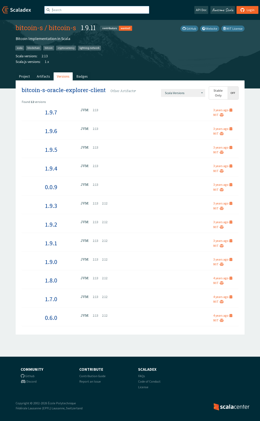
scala (19, 48)
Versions (63, 76)
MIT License (233, 29)
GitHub (189, 29)
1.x (47, 61)
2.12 (104, 203)
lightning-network (89, 48)
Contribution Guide (92, 376)
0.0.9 (51, 187)
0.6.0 (51, 317)
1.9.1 (51, 243)
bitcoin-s (29, 27)
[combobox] (183, 93)
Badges (82, 76)
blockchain (34, 48)
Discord (29, 381)
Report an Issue (90, 381)
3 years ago (222, 110)
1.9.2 (51, 224)
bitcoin (49, 48)
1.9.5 (51, 149)
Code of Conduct (149, 381)
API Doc (201, 10)
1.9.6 (51, 131)
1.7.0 (51, 299)
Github (28, 376)
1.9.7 (51, 112)
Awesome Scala (222, 9)
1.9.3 (51, 205)
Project (24, 76)
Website (209, 29)
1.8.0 (51, 280)
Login (247, 10)
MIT (218, 115)
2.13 (45, 56)
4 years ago (222, 278)
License (143, 387)
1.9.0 (51, 262)
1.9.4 (51, 168)
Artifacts (43, 76)
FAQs (141, 376)
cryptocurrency (66, 48)
